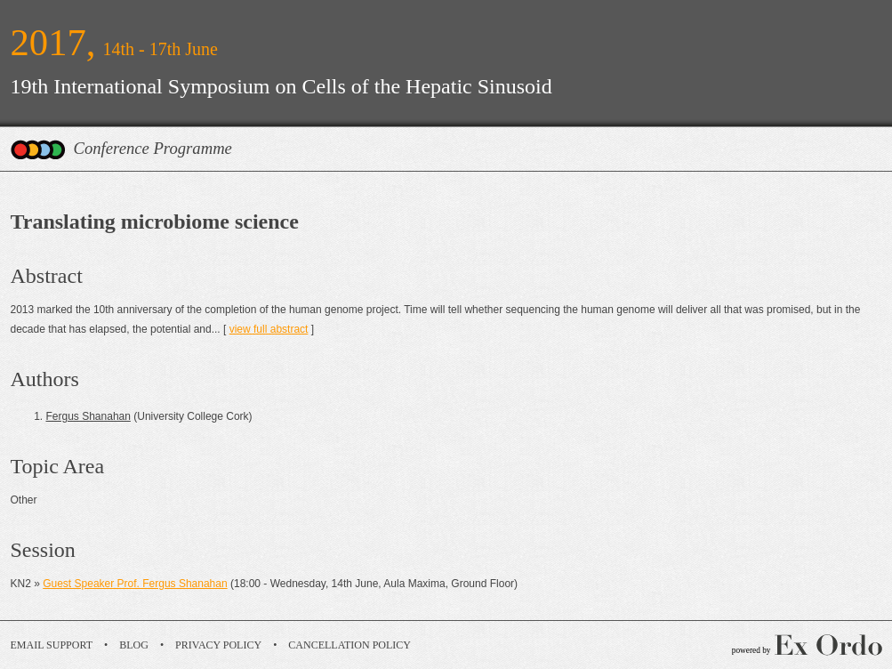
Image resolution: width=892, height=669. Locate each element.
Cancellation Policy (349, 645)
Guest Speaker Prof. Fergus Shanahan (135, 583)
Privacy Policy (218, 645)
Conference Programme (153, 148)
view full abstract (269, 329)
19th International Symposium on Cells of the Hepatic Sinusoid (281, 86)
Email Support (52, 645)
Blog (134, 645)
